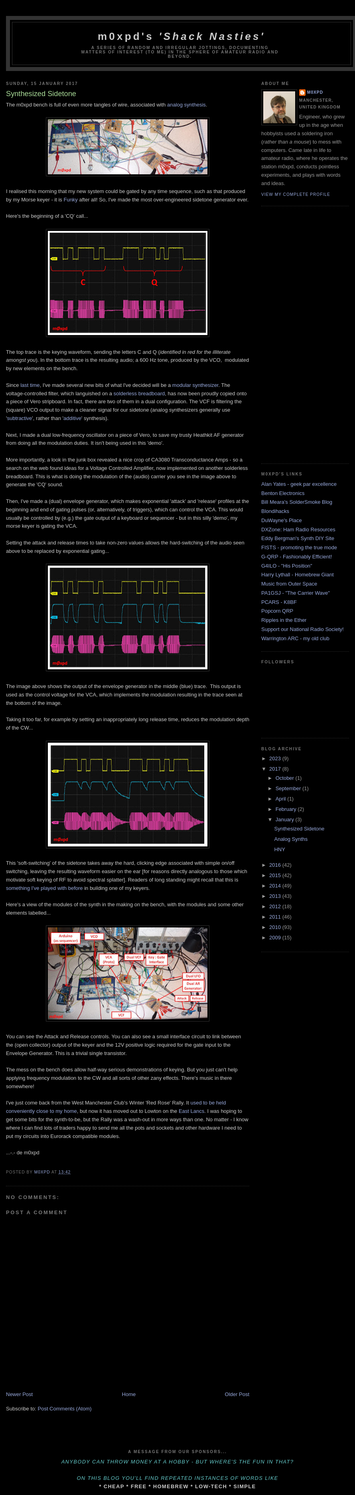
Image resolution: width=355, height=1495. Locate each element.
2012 (275, 906)
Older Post (237, 1394)
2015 (275, 875)
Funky (70, 200)
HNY (279, 849)
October (286, 778)
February (287, 809)
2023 (275, 758)
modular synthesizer (195, 385)
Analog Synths (291, 839)
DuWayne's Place (281, 520)
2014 (275, 886)
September (289, 788)
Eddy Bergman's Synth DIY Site (297, 538)
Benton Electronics (282, 493)
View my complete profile (295, 194)
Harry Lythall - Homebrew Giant (297, 575)
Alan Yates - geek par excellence (299, 484)
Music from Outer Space (289, 584)
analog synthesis (186, 105)
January (286, 819)
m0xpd (315, 92)
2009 (275, 938)
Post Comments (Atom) (65, 1409)
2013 (275, 896)
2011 (275, 917)
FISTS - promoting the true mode (299, 547)
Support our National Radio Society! (302, 629)
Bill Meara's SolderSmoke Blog (296, 502)
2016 (275, 865)
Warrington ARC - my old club (295, 638)
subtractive (19, 418)
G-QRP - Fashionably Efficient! (296, 557)
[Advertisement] (293, 334)
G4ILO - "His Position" (286, 566)
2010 (275, 927)
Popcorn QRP (277, 611)
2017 (275, 769)
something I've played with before (44, 888)
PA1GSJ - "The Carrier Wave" (295, 593)
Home (129, 1394)
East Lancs (191, 1111)
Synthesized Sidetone (299, 829)
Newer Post (19, 1394)
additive (72, 418)
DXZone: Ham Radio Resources (298, 530)
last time (29, 385)
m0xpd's (181, 36)
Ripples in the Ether (283, 620)
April (282, 799)
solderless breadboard (139, 393)
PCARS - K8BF (279, 602)
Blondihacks (275, 511)
